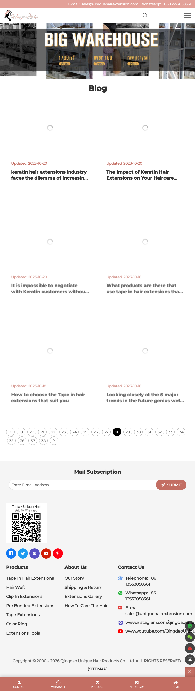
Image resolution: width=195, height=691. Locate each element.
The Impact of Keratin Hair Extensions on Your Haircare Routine (140, 178)
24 (74, 432)
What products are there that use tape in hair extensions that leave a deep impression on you (143, 297)
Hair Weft (15, 587)
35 (11, 441)
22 (53, 432)
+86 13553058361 (176, 4)
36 (22, 441)
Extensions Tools (23, 633)
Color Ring (16, 624)
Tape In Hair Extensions (30, 578)
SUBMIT (174, 485)
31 (149, 432)
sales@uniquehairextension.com (109, 4)
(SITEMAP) (98, 669)
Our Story (74, 578)
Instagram (136, 687)
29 (128, 432)
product (97, 687)
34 (181, 432)
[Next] (54, 440)
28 (117, 432)
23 (64, 432)
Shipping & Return (83, 587)
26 (96, 432)
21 (42, 432)
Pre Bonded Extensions (30, 605)
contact (19, 687)
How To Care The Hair (85, 605)
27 (106, 432)
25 (85, 432)
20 (32, 432)
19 (21, 432)
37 (33, 441)
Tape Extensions (23, 614)
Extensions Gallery (83, 596)
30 (138, 432)
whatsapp (58, 687)
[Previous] (10, 432)
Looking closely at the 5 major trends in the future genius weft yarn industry (144, 406)
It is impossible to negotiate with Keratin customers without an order (49, 297)
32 (160, 432)
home (175, 687)
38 (43, 441)
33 (170, 432)
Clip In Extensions (24, 596)
